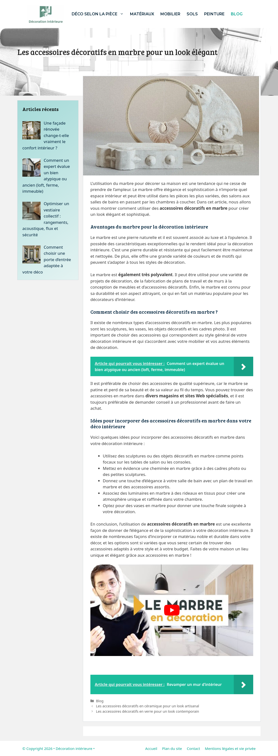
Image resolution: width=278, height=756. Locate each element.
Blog (237, 14)
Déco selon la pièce (99, 14)
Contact (193, 748)
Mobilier (170, 14)
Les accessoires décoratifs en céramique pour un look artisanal (147, 706)
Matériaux (142, 14)
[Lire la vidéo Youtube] (171, 610)
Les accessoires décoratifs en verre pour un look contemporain (147, 711)
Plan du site (172, 748)
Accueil (151, 748)
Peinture (214, 14)
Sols (192, 14)
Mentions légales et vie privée (230, 748)
